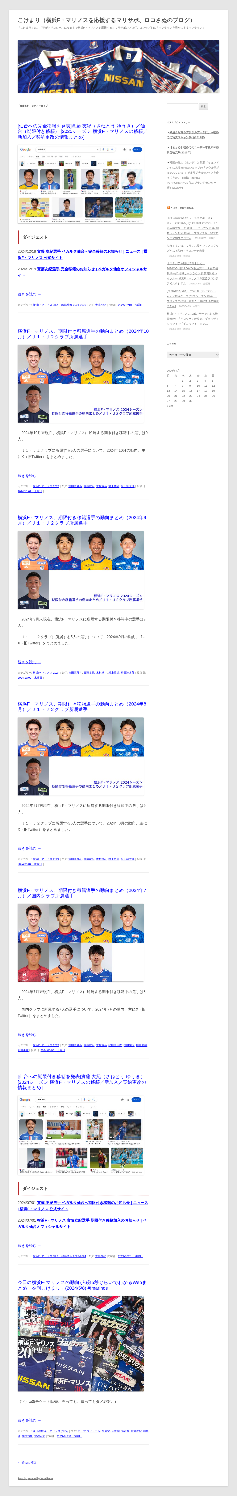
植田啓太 (129, 1045)
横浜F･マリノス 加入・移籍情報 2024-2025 (59, 304)
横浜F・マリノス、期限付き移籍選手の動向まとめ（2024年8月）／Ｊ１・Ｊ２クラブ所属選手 (82, 706)
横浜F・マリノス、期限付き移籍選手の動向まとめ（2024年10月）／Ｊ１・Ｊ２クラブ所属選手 (83, 334)
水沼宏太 (39, 1436)
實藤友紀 (100, 304)
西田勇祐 (23, 1050)
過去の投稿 (27, 1462)
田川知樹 (141, 1045)
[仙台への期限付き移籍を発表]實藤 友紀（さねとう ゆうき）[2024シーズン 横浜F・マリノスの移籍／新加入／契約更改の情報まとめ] (82, 1082)
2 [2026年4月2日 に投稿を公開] (190, 380)
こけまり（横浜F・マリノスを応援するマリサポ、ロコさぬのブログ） (106, 20)
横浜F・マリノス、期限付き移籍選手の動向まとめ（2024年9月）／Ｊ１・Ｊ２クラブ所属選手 (82, 520)
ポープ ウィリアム (89, 1431)
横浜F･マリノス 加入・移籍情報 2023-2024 (59, 1256)
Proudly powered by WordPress (35, 1478)
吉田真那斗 (75, 486)
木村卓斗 (101, 486)
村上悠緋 (113, 486)
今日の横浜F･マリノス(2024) (50, 1431)
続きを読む (29, 294)
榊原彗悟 (27, 1436)
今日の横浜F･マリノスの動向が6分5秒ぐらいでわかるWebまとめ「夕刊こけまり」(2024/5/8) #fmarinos (82, 1285)
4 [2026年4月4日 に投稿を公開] (205, 380)
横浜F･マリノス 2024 (46, 486)
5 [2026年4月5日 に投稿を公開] (212, 380)
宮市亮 (125, 1431)
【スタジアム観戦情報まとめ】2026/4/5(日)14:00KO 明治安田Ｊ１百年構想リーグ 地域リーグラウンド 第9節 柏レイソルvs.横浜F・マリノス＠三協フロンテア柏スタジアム (193, 273)
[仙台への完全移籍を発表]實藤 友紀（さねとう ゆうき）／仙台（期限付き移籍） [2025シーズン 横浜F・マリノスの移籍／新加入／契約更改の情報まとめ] (82, 131)
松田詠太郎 (127, 486)
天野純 (116, 1431)
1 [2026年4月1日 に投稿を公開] (182, 380)
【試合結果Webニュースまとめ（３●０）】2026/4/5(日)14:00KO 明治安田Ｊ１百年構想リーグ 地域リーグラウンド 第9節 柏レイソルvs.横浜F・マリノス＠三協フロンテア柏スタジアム (193, 228)
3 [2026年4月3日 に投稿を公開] (197, 380)
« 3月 (170, 405)
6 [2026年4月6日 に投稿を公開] (167, 385)
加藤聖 (106, 1431)
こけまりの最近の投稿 (182, 208)
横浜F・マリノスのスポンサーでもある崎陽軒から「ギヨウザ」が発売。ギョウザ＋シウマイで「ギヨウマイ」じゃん (193, 318)
